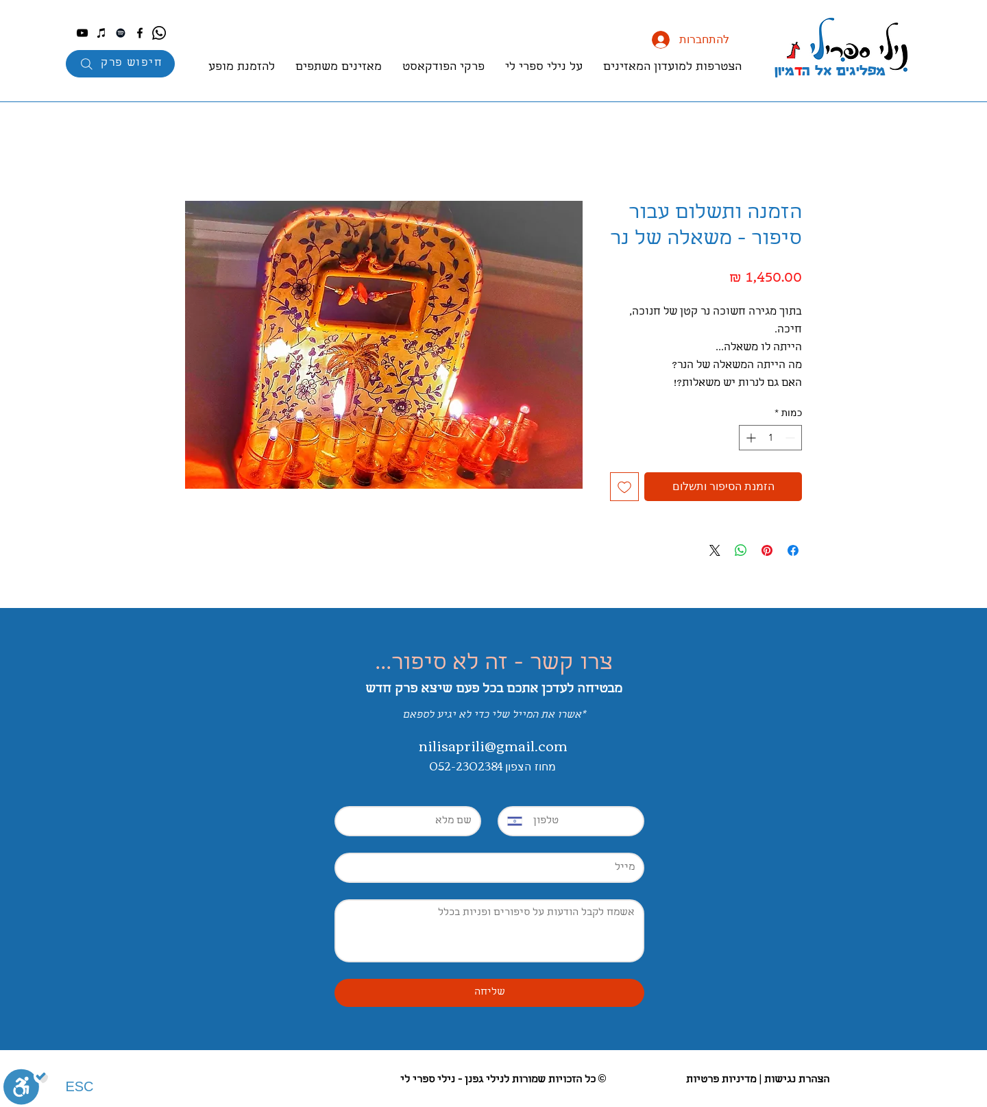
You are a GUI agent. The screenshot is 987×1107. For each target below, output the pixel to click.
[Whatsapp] (159, 33)
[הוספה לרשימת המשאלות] (624, 486)
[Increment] (749, 438)
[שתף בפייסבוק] (793, 550)
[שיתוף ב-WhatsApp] (741, 550)
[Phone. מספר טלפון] (583, 821)
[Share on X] (715, 550)
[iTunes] (101, 33)
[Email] (493, 867)
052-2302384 (467, 765)
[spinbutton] (770, 438)
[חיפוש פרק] (120, 63)
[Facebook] (140, 33)
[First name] (412, 821)
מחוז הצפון (530, 767)
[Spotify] (120, 33)
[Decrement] (791, 438)
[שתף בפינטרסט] (767, 550)
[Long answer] (489, 931)
